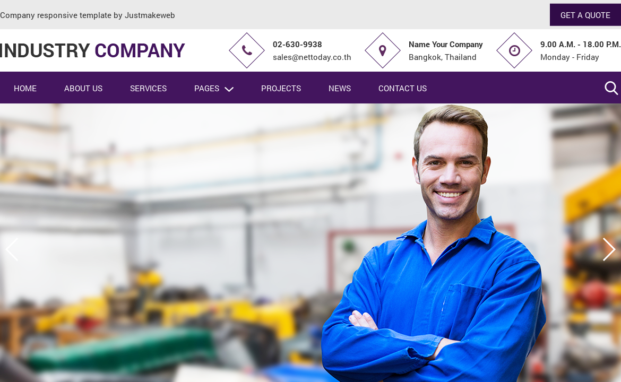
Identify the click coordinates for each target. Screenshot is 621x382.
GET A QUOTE (585, 14)
